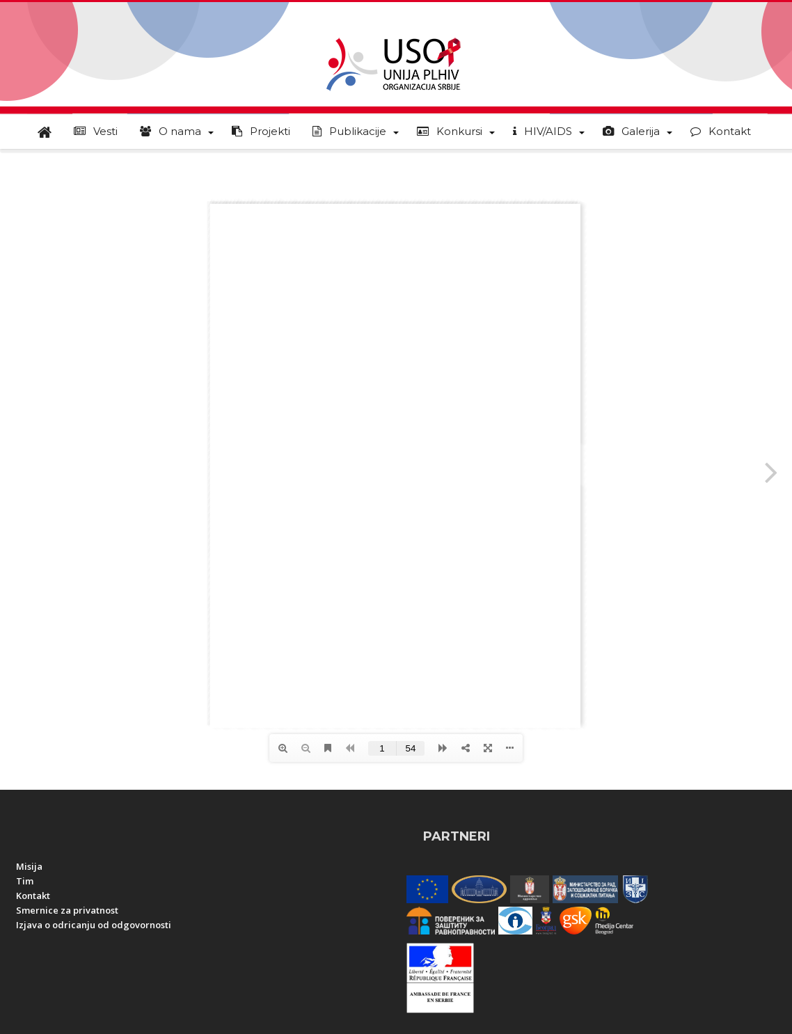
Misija (29, 866)
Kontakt (33, 895)
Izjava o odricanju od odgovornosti (93, 924)
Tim (24, 881)
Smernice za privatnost (67, 910)
